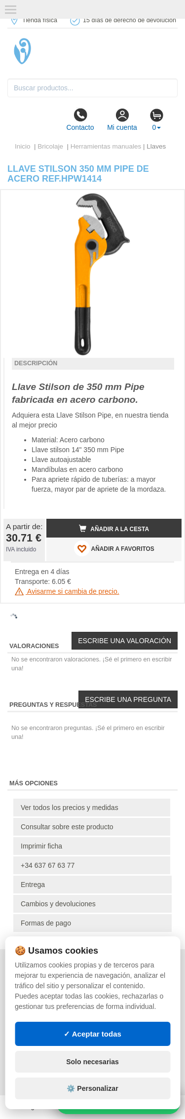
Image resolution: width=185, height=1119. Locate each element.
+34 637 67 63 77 (47, 865)
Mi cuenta (122, 119)
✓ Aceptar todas (92, 1034)
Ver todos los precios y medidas (69, 807)
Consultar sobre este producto (67, 827)
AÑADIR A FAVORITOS (114, 548)
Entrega (33, 884)
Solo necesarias (92, 1062)
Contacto (80, 119)
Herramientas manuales (106, 146)
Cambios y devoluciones (58, 904)
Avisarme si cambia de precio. (67, 591)
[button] (165, 201)
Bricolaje (51, 146)
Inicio (23, 146)
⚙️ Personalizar (92, 1088)
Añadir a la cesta (114, 529)
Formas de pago (46, 923)
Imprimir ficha (41, 846)
